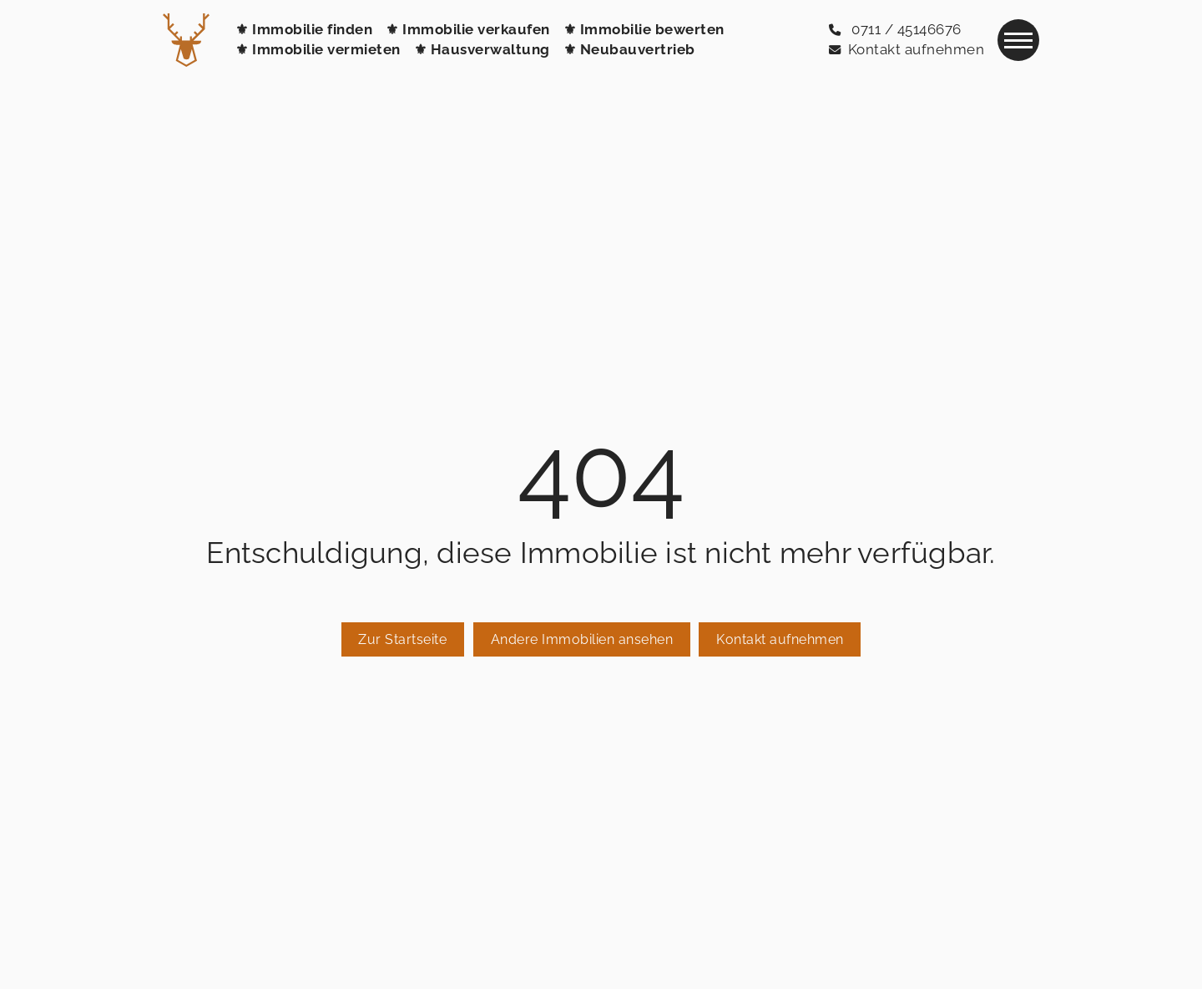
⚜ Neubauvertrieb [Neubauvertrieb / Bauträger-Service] (629, 49)
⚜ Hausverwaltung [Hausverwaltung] (482, 49)
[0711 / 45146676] (895, 30)
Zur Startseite (402, 639)
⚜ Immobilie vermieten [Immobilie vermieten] (318, 49)
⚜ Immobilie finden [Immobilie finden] (303, 29)
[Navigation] (1018, 40)
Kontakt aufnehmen (780, 639)
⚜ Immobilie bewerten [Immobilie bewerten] (644, 29)
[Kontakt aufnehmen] (906, 50)
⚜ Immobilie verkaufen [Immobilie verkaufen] (468, 29)
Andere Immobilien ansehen (582, 639)
